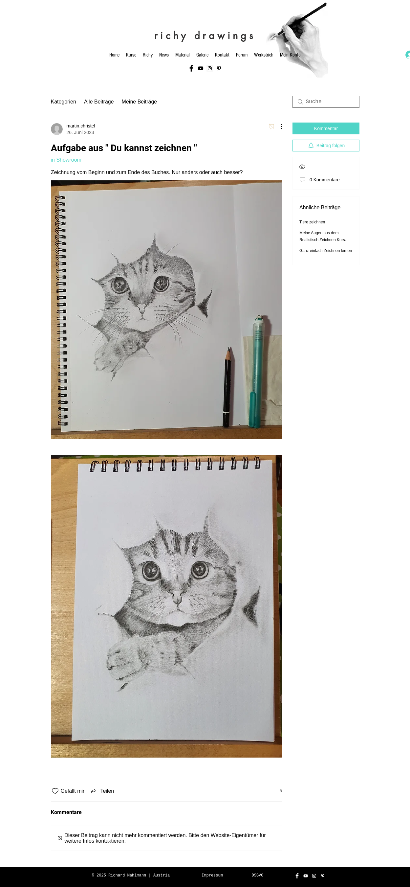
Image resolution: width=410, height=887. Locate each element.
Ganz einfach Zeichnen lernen (325, 250)
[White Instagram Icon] (314, 875)
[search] (325, 102)
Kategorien (63, 101)
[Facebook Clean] (297, 875)
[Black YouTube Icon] (200, 68)
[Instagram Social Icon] (209, 68)
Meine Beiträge (139, 101)
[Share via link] (102, 791)
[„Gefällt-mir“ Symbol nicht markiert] (55, 791)
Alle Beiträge (99, 101)
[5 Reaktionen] (277, 791)
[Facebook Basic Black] (191, 68)
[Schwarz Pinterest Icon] (219, 68)
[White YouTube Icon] (305, 875)
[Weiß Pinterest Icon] (322, 875)
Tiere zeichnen (312, 222)
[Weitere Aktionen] (278, 126)
